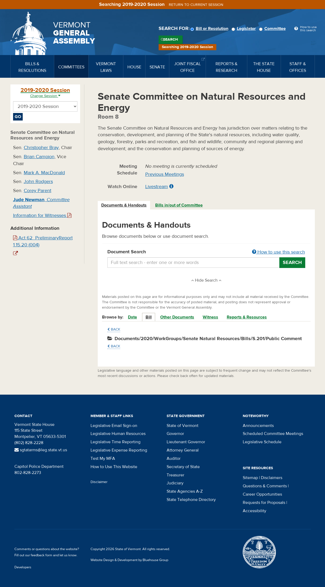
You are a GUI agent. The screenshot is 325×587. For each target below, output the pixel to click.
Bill (149, 317)
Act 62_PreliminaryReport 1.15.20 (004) (43, 241)
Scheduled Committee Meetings (273, 433)
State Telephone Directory (191, 499)
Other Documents (177, 317)
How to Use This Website (114, 466)
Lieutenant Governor (186, 442)
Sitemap (250, 477)
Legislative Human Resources (118, 433)
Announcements (258, 425)
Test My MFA (103, 458)
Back (113, 329)
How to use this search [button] (278, 252)
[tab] (124, 205)
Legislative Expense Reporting (119, 450)
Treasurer (175, 475)
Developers (22, 567)
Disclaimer (99, 482)
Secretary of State (183, 466)
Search (170, 39)
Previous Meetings (164, 174)
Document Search (206, 252)
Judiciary (175, 483)
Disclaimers (271, 477)
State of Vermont (182, 425)
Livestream (156, 187)
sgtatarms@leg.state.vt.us (40, 450)
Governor (175, 433)
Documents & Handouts (124, 205)
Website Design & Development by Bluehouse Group (129, 560)
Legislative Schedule (262, 442)
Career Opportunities (262, 494)
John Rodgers (38, 181)
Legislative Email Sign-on (114, 425)
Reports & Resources (247, 317)
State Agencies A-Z (185, 491)
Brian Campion (39, 157)
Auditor (174, 458)
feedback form (41, 555)
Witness (210, 317)
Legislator (244, 28)
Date (132, 317)
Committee (273, 28)
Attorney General (183, 450)
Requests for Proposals (264, 502)
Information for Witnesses (42, 215)
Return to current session (196, 4)
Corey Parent (37, 191)
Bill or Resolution (210, 28)
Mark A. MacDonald (44, 173)
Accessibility (254, 511)
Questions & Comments (265, 486)
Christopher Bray (41, 148)
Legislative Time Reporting (115, 442)
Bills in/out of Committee (179, 205)
